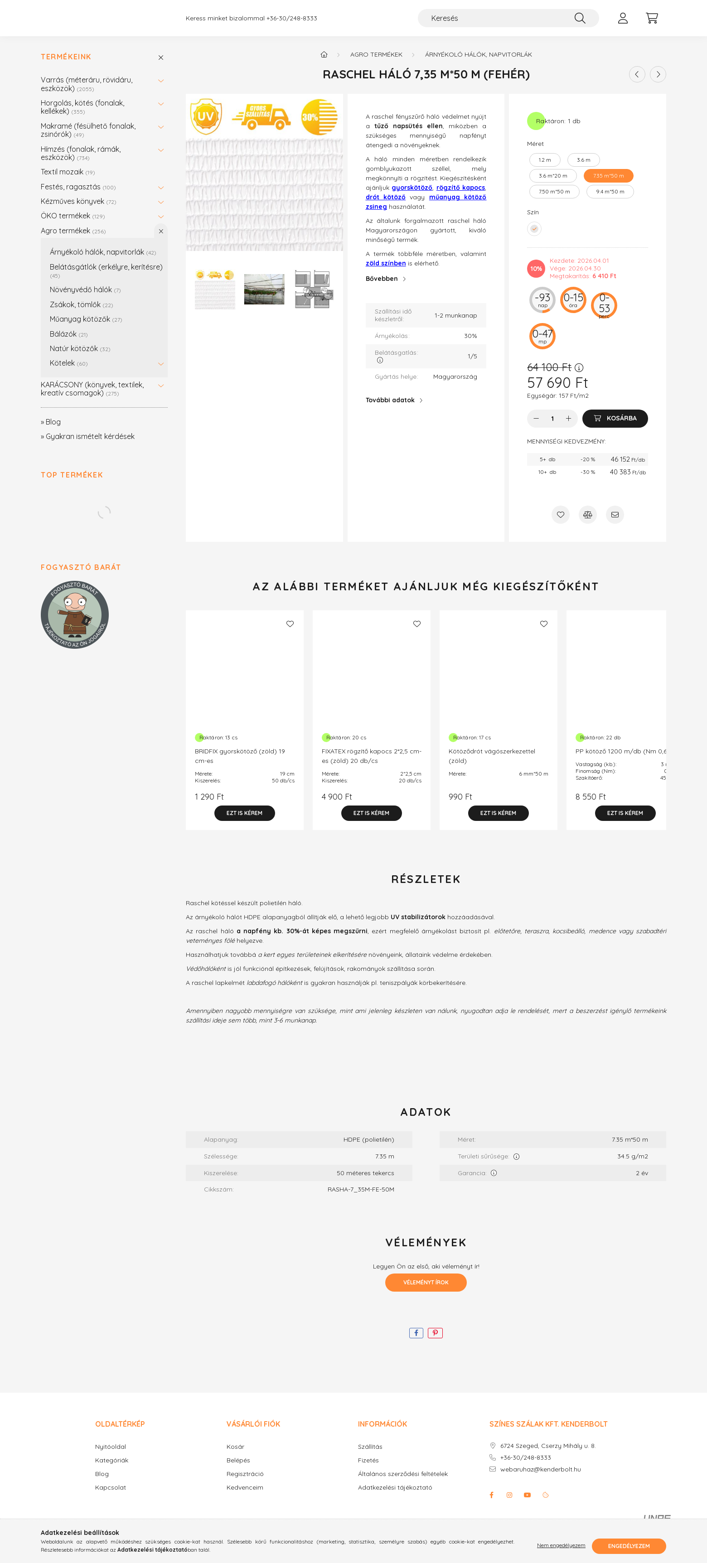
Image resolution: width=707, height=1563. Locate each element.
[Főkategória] (324, 63)
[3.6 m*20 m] (553, 185)
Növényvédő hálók (85, 298)
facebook (491, 1504)
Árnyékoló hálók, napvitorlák (103, 260)
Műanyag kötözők (86, 328)
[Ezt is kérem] (245, 822)
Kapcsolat (110, 1496)
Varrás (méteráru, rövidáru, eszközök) (86, 92)
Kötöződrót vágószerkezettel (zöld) (492, 765)
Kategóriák (111, 1469)
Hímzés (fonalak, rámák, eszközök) (81, 162)
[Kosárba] (615, 428)
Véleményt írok (426, 1291)
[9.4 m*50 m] (610, 200)
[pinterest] (435, 1342)
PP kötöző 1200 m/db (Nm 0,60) (624, 760)
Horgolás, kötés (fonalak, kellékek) (82, 116)
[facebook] (416, 1342)
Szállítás (370, 1456)
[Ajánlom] (615, 524)
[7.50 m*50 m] (554, 200)
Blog (102, 1483)
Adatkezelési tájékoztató (395, 1496)
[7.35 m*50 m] (609, 185)
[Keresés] (508, 23)
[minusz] (536, 427)
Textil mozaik (68, 180)
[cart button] (652, 23)
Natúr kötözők (80, 357)
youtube (527, 1504)
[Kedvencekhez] (561, 524)
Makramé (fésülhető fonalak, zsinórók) (88, 139)
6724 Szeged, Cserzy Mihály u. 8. (548, 1455)
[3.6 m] (583, 169)
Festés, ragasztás (78, 195)
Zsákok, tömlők (81, 313)
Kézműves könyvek (78, 210)
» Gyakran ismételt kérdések (88, 445)
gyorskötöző (412, 197)
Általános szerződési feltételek (403, 1483)
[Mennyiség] (553, 428)
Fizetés (368, 1469)
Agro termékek (73, 239)
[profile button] (623, 23)
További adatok (390, 409)
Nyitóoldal (110, 1456)
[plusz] (569, 427)
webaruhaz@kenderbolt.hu (540, 1478)
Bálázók (69, 342)
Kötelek (69, 371)
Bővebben (382, 288)
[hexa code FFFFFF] (534, 238)
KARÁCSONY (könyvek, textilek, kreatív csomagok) (92, 397)
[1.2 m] (545, 169)
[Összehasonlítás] (588, 524)
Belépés (238, 1469)
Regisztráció (245, 1483)
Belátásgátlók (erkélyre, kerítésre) (106, 279)
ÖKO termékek (73, 224)
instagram (509, 1504)
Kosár (235, 1456)
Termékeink (66, 66)
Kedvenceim (245, 1496)
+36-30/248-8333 (291, 23)
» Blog (51, 430)
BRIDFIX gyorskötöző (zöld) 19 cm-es (240, 765)
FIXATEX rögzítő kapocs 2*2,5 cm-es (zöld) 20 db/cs (371, 765)
